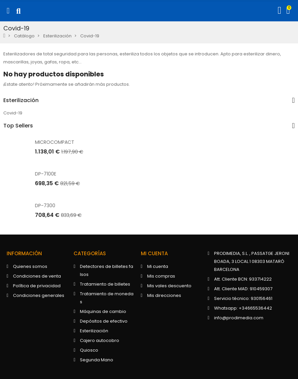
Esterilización (21, 100)
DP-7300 (45, 205)
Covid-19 (12, 113)
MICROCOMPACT (54, 142)
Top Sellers (18, 125)
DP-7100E (45, 173)
